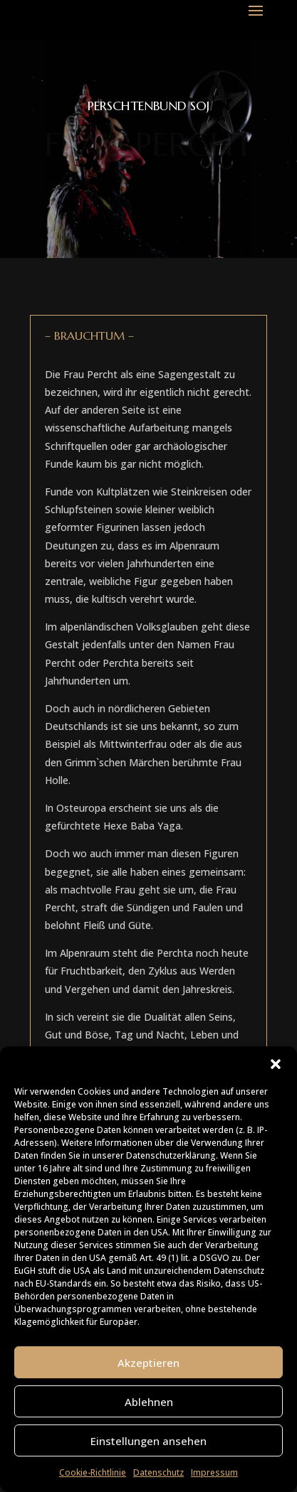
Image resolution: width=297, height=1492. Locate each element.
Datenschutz (158, 1472)
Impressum (214, 1472)
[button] (276, 1064)
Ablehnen (149, 1402)
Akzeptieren (148, 1363)
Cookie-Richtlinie (92, 1472)
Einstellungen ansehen (148, 1441)
